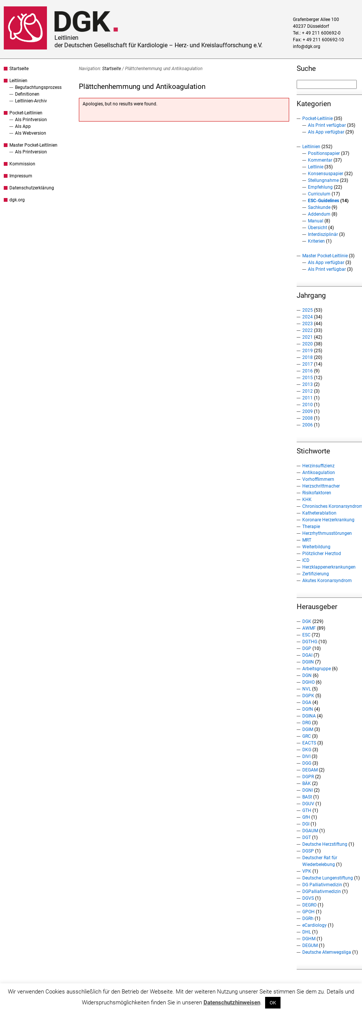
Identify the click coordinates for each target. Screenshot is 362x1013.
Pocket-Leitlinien (25, 113)
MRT (306, 540)
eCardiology (314, 925)
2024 (307, 317)
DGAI (307, 655)
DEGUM (310, 945)
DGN (307, 675)
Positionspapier (324, 153)
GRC (306, 736)
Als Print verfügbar (327, 125)
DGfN (307, 709)
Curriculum (319, 194)
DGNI (307, 790)
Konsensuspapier (325, 173)
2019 (307, 350)
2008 (307, 418)
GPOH (308, 911)
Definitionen (27, 94)
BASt (307, 797)
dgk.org (17, 200)
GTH (306, 810)
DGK (306, 621)
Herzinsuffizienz (318, 465)
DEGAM (310, 770)
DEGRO (309, 905)
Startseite (19, 68)
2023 (307, 323)
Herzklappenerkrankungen (329, 567)
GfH (306, 817)
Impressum (20, 176)
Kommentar (320, 160)
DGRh (308, 918)
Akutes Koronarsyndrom (327, 580)
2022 (307, 330)
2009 (307, 411)
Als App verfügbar (326, 132)
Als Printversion (31, 119)
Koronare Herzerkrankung (328, 519)
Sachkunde (319, 207)
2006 (307, 425)
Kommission (22, 164)
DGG (306, 763)
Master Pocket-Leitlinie (325, 255)
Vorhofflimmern (318, 479)
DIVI (306, 756)
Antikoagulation (318, 472)
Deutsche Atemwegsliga (326, 952)
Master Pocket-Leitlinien (33, 145)
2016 (307, 371)
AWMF (309, 628)
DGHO (308, 682)
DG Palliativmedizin (322, 884)
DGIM (307, 729)
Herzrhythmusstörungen (327, 533)
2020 (307, 344)
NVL (306, 689)
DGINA (309, 716)
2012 (307, 391)
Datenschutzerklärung (31, 188)
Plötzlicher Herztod (321, 553)
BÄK (306, 783)
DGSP (308, 851)
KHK (307, 499)
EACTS (309, 743)
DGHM (308, 938)
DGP (306, 648)
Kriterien (316, 241)
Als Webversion (30, 133)
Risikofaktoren (316, 492)
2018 (307, 357)
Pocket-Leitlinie (317, 118)
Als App (23, 126)
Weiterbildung (316, 546)
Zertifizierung (315, 573)
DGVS (308, 898)
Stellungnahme (323, 180)
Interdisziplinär (323, 234)
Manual (315, 221)
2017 (307, 364)
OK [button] (273, 1002)
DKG (306, 749)
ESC (306, 635)
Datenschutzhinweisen (232, 1002)
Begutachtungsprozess (38, 87)
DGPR (308, 776)
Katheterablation (319, 513)
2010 (307, 404)
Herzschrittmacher (321, 486)
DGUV (308, 803)
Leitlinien (18, 80)
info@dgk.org (306, 46)
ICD (305, 560)
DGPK (308, 695)
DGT (306, 837)
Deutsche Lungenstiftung (327, 878)
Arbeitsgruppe (316, 668)
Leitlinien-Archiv (31, 101)
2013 (307, 384)
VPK (306, 871)
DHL (306, 932)
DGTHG (309, 641)
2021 (307, 337)
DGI (305, 824)
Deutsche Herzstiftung (324, 844)
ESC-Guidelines (323, 200)
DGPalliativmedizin (321, 891)
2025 (307, 310)
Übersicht (317, 227)
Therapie (311, 526)
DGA (306, 702)
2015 (307, 377)
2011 (307, 398)
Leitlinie (315, 167)
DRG (306, 722)
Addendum (319, 214)
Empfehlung (320, 187)
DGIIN (308, 662)
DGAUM (310, 830)
